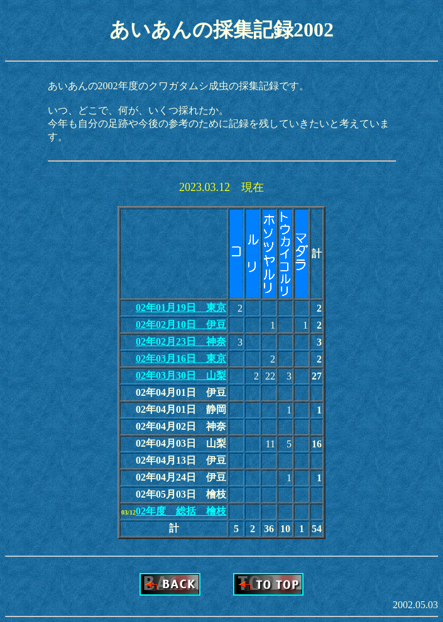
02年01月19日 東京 (181, 307)
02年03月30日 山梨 (181, 375)
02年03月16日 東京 (181, 358)
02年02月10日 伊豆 (181, 324)
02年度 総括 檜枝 (181, 511)
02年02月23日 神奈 (181, 341)
